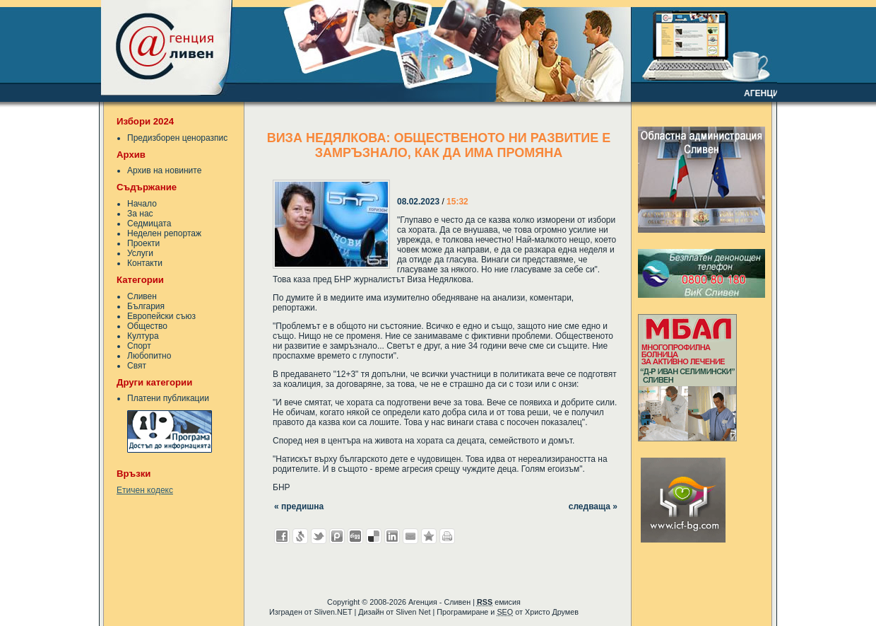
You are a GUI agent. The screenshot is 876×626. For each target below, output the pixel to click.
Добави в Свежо (300, 536)
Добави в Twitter (318, 536)
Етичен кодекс (145, 490)
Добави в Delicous (373, 536)
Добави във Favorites (429, 536)
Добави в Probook (337, 536)
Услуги (140, 253)
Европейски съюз (161, 316)
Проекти (143, 243)
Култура (143, 336)
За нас (140, 214)
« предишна (299, 506)
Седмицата (149, 223)
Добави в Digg (355, 536)
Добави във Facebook (282, 536)
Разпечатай (447, 536)
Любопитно (149, 356)
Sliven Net (413, 612)
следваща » (593, 506)
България (146, 306)
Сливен (142, 296)
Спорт (139, 346)
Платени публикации (168, 398)
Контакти (144, 263)
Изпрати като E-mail (410, 536)
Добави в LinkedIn (392, 536)
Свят (136, 366)
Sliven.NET (333, 612)
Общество (147, 326)
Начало (142, 204)
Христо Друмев (552, 612)
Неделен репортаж (164, 233)
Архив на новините (164, 170)
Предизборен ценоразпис (177, 138)
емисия (499, 602)
